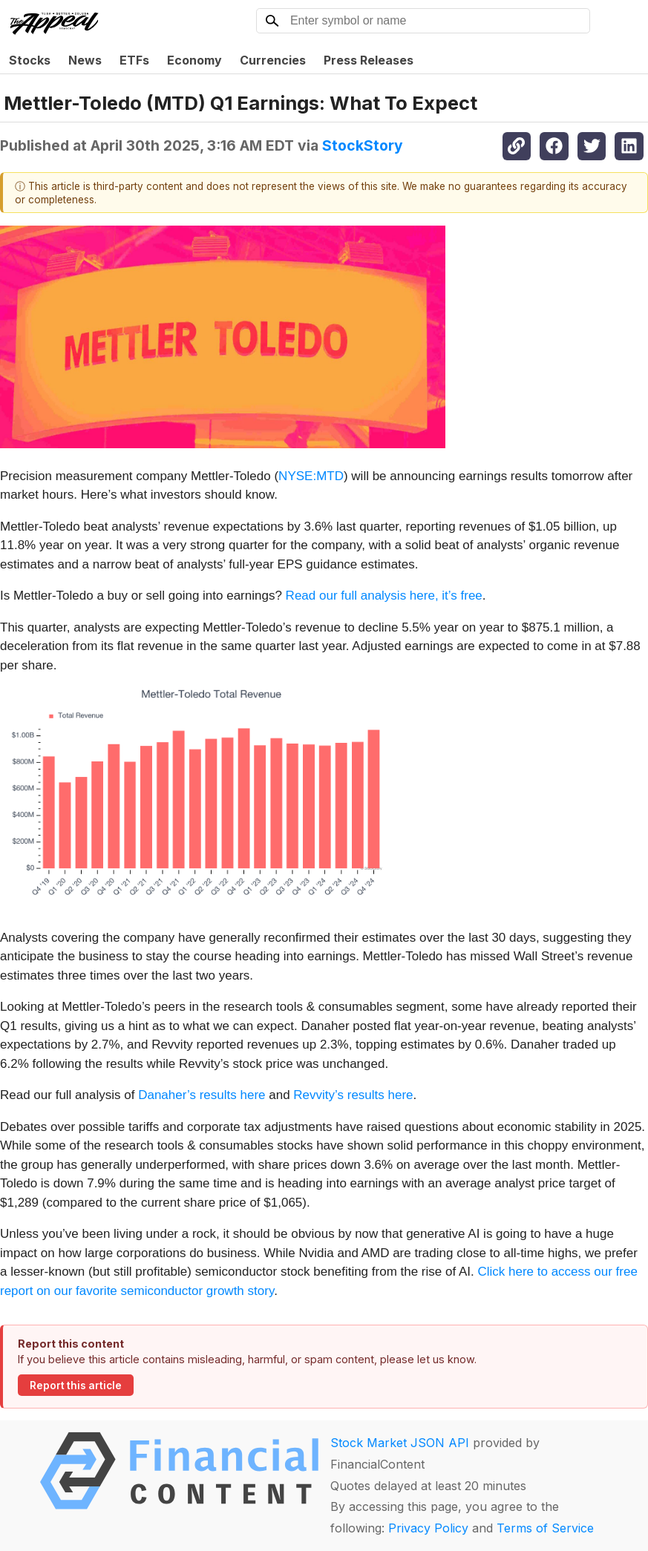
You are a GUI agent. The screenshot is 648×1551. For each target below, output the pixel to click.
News (85, 60)
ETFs (134, 60)
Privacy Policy (428, 1528)
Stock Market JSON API (399, 1442)
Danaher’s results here (201, 1095)
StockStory (362, 145)
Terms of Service (545, 1528)
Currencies (273, 60)
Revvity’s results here (353, 1095)
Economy (194, 60)
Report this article (76, 1385)
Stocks (29, 60)
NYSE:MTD (311, 476)
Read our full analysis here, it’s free (384, 595)
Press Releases (368, 60)
